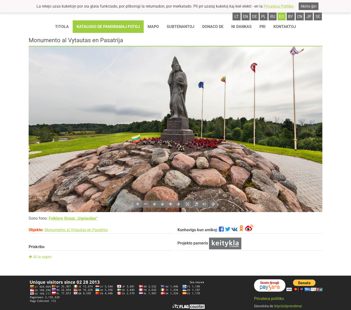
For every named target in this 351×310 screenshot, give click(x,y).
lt (236, 16)
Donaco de (212, 26)
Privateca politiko (269, 298)
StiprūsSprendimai (288, 306)
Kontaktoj (284, 26)
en (245, 16)
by (290, 16)
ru (272, 16)
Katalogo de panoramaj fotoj (108, 26)
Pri (262, 26)
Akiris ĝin (308, 6)
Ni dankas (241, 26)
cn (299, 16)
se (318, 16)
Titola (62, 26)
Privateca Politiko (279, 6)
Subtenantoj (180, 26)
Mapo (153, 26)
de (254, 16)
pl (263, 16)
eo (281, 16)
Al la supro (40, 257)
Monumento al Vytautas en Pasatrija (76, 230)
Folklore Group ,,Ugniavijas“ (73, 218)
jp (308, 16)
